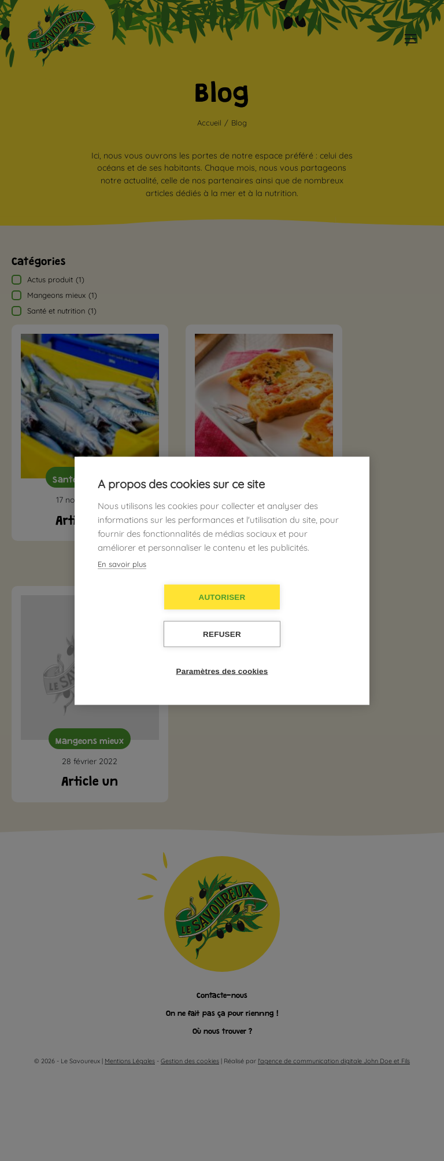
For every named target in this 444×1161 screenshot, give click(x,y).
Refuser (222, 633)
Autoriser (221, 596)
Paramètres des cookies (222, 670)
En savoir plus (122, 563)
